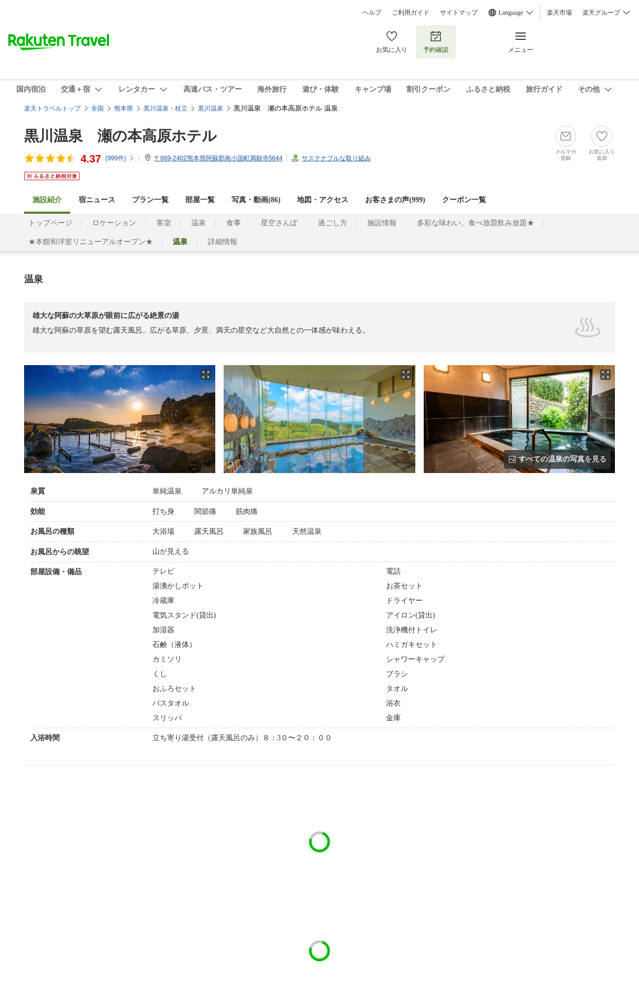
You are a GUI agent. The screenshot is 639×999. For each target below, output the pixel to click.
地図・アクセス (322, 200)
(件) (120, 158)
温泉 (198, 223)
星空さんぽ (279, 223)
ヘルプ (371, 12)
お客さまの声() (395, 200)
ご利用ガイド (410, 12)
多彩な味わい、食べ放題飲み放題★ (475, 223)
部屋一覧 (200, 200)
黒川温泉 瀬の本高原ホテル (120, 136)
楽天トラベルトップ (52, 108)
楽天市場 (559, 12)
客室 (164, 223)
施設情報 (381, 223)
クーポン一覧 (464, 200)
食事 (233, 223)
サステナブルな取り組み (336, 158)
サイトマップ (459, 12)
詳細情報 (222, 242)
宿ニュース (97, 200)
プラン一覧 (150, 200)
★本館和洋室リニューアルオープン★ (90, 242)
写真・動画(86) (256, 200)
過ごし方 (332, 223)
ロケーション (114, 223)
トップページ (50, 223)
